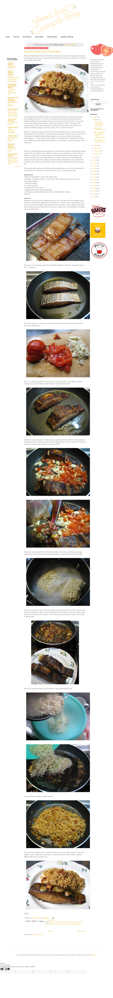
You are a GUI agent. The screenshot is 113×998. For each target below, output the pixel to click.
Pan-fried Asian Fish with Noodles (42, 51)
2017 (94, 180)
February (97, 151)
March (96, 148)
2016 (94, 182)
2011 (93, 197)
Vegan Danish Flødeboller (12, 67)
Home (8, 37)
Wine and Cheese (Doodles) (11, 145)
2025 (94, 157)
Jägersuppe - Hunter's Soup (99, 129)
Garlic (70, 922)
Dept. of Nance (13, 109)
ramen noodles (77, 922)
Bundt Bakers (39, 37)
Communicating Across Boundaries (13, 99)
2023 (94, 163)
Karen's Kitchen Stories (10, 72)
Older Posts (82, 931)
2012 (94, 194)
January (97, 154)
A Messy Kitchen (11, 63)
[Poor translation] (7, 969)
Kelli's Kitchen (13, 127)
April (96, 145)
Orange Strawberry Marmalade (11, 130)
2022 (94, 166)
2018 (94, 177)
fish (66, 922)
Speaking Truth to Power (13, 123)
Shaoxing (58, 924)
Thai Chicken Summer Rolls (99, 141)
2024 (94, 160)
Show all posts (70, 45)
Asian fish (52, 922)
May (95, 119)
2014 (94, 188)
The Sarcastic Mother (13, 154)
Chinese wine (60, 922)
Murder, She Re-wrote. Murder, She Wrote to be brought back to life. (13, 160)
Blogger (93, 955)
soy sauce (65, 924)
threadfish (71, 924)
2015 (94, 185)
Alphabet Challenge (67, 37)
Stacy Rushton (35, 918)
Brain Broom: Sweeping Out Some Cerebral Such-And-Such (13, 113)
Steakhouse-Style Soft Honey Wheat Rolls (12, 91)
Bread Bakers (27, 37)
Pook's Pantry (13, 136)
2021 (94, 168)
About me (16, 37)
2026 (94, 117)
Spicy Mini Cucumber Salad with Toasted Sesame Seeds (13, 78)
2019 (94, 174)
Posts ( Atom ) (38, 934)
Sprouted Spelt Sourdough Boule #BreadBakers (99, 135)
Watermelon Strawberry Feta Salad (98, 123)
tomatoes (78, 924)
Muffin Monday (52, 37)
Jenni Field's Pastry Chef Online (12, 86)
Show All (17, 166)
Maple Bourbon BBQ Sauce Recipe (13, 139)
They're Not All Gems (12, 120)
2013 (94, 191)
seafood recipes (49, 924)
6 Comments (50, 920)
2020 (94, 171)
